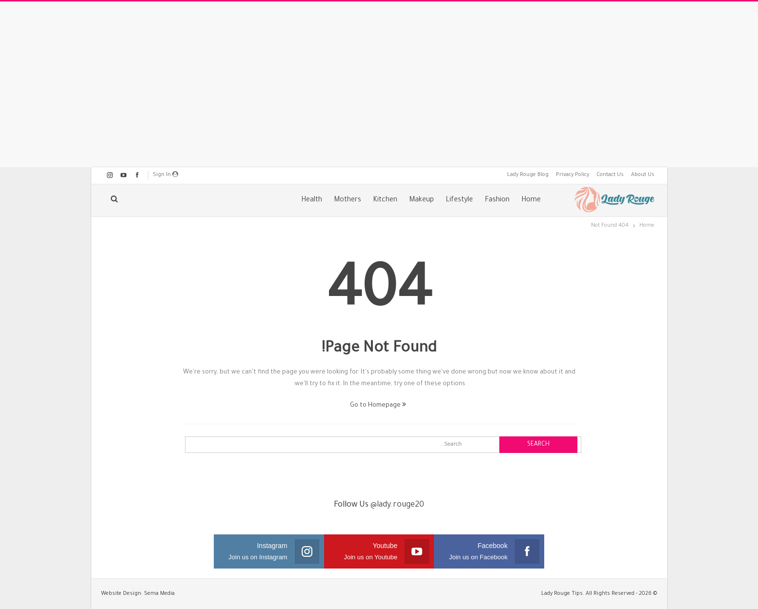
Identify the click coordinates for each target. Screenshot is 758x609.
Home (531, 200)
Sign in (165, 174)
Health (311, 200)
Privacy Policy (572, 175)
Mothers (347, 200)
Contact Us (610, 175)
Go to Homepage (378, 405)
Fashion (497, 200)
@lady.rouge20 (397, 505)
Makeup (421, 200)
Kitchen (385, 200)
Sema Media (159, 594)
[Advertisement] (379, 84)
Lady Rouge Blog (528, 175)
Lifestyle (459, 200)
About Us (643, 175)
